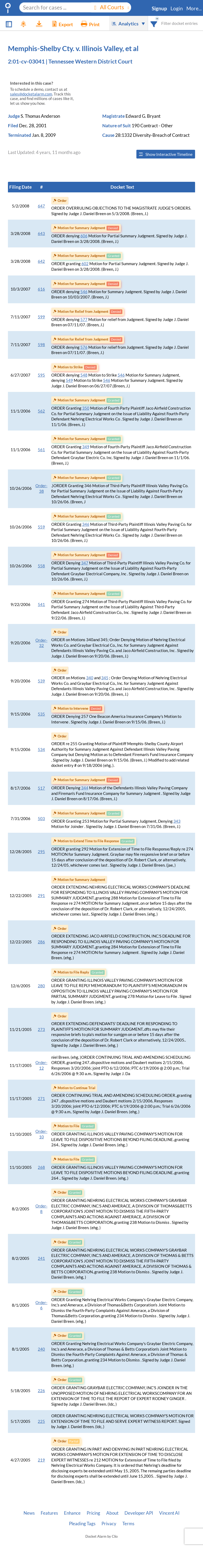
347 (84, 563)
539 (41, 681)
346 (85, 524)
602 (85, 263)
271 (41, 1098)
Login (176, 8)
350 (85, 408)
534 (41, 749)
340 (89, 678)
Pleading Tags (82, 1523)
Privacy (109, 1523)
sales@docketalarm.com (31, 94)
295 (41, 851)
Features (49, 1513)
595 (41, 375)
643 (41, 233)
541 (41, 604)
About (112, 1513)
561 (41, 449)
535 (41, 714)
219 (41, 1460)
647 (41, 206)
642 (41, 261)
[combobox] (154, 23)
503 (41, 818)
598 (41, 344)
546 (83, 291)
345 (104, 678)
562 (41, 411)
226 (41, 1390)
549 (69, 380)
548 (83, 375)
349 (85, 447)
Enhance (72, 1513)
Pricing (93, 1513)
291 (41, 895)
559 (41, 527)
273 (41, 1029)
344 (84, 788)
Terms (128, 1523)
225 (41, 1421)
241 (41, 1258)
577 (83, 319)
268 (41, 1167)
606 (83, 236)
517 (41, 788)
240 (41, 1349)
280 (41, 986)
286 (41, 942)
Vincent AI (169, 1513)
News (29, 1513)
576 (83, 347)
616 (41, 289)
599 (41, 317)
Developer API (138, 1513)
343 (177, 821)
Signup (159, 8)
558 (41, 566)
